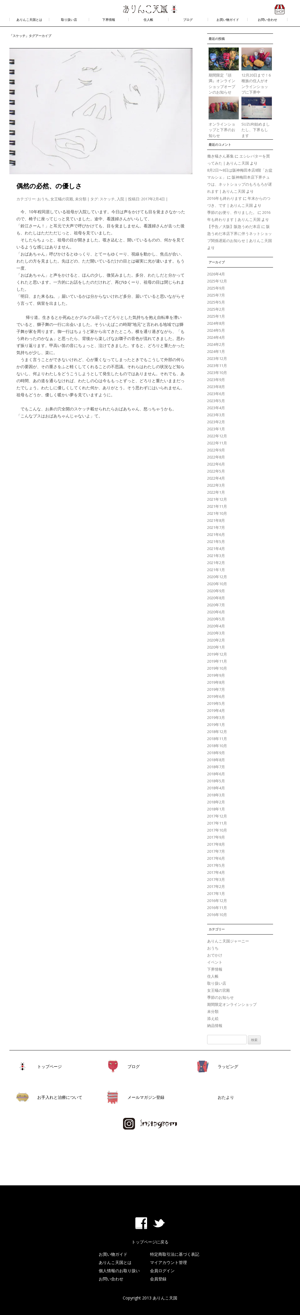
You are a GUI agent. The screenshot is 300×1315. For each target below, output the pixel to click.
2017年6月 (216, 858)
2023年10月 (217, 372)
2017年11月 (217, 823)
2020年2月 (216, 640)
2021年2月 (216, 562)
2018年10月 (217, 745)
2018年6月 (216, 773)
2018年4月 (216, 788)
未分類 (80, 199)
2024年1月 (216, 351)
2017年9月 (216, 837)
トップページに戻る (150, 1242)
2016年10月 (217, 914)
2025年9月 (216, 288)
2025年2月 (216, 309)
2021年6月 (216, 534)
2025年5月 (216, 302)
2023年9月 (216, 379)
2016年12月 (217, 900)
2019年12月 (217, 654)
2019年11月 (217, 661)
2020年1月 (216, 647)
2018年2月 (216, 802)
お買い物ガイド (228, 19)
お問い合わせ (267, 19)
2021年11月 (217, 506)
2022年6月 (216, 464)
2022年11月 (217, 443)
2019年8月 (216, 682)
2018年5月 (216, 780)
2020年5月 (216, 619)
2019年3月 (216, 717)
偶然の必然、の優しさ (49, 185)
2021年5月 (216, 541)
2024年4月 (216, 337)
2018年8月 (216, 759)
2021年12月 (217, 499)
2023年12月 (217, 358)
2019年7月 (216, 689)
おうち (43, 199)
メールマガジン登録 (145, 1097)
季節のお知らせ (220, 997)
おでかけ (214, 955)
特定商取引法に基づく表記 (174, 1254)
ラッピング (228, 1066)
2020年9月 (216, 590)
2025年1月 (216, 316)
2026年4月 (216, 274)
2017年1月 (216, 893)
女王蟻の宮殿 (61, 199)
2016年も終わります (224, 198)
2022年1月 (216, 492)
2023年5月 (216, 400)
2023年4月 (216, 407)
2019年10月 (217, 668)
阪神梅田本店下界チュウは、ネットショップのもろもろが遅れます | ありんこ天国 (239, 184)
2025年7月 (216, 295)
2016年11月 (217, 907)
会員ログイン (162, 1270)
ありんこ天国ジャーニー (228, 941)
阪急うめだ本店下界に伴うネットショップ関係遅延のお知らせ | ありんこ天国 (239, 233)
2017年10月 (217, 830)
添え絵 (213, 1018)
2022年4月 (216, 478)
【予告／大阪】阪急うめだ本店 (233, 226)
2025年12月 (217, 281)
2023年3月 (216, 414)
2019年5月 (216, 703)
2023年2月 (216, 421)
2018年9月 (216, 752)
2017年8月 (216, 844)
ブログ (188, 19)
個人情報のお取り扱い (119, 1270)
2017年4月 (216, 872)
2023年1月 (216, 428)
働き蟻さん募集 (220, 156)
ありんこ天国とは (29, 19)
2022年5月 (216, 471)
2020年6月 (216, 612)
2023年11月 (217, 365)
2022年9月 (216, 450)
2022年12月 (217, 436)
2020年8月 (216, 597)
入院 (120, 199)
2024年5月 (216, 330)
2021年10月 (217, 513)
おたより (226, 1097)
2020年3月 (216, 633)
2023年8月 (216, 386)
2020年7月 (216, 604)
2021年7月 (216, 527)
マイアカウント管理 (168, 1262)
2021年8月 (216, 520)
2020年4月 (216, 626)
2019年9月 (216, 675)
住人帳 (148, 19)
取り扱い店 (69, 19)
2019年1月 (216, 724)
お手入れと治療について (59, 1097)
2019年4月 (216, 710)
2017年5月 (216, 865)
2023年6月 (216, 393)
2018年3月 (216, 795)
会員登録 (158, 1279)
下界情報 (108, 19)
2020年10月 (217, 583)
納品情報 (214, 1025)
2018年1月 (216, 809)
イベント (214, 962)
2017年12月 (217, 816)
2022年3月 (216, 485)
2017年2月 (216, 886)
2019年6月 (216, 696)
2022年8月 (216, 457)
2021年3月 (216, 555)
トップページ (49, 1066)
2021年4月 (216, 548)
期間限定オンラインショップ (232, 1004)
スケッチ (107, 199)
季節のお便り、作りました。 (232, 212)
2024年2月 (216, 344)
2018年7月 (216, 766)
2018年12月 (217, 731)
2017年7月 (216, 851)
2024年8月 (216, 323)
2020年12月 (217, 576)
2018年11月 (217, 738)
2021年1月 (216, 569)
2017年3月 (216, 879)
